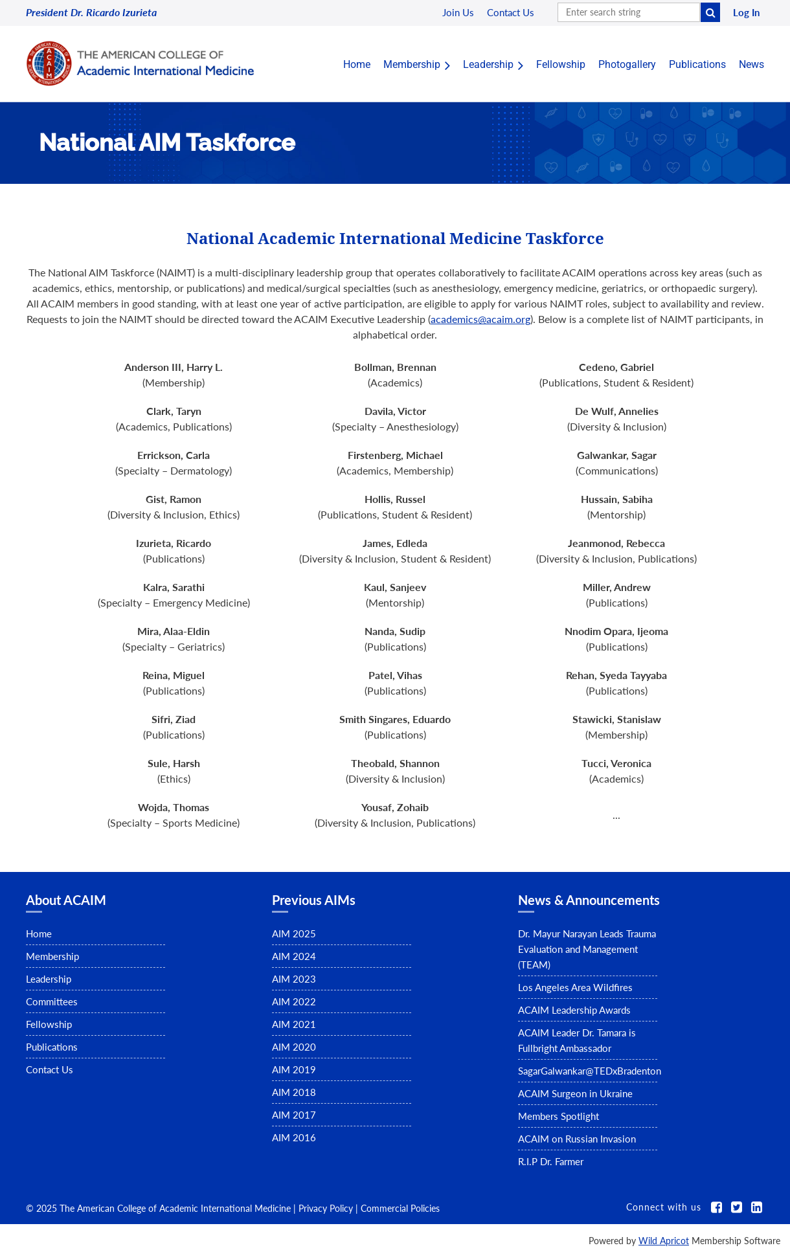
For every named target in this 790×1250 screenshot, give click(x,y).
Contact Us (49, 1069)
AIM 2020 (294, 1047)
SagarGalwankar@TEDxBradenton (589, 1071)
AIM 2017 (294, 1115)
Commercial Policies (400, 1208)
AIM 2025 (294, 933)
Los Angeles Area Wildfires (575, 987)
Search (710, 12)
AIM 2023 (294, 979)
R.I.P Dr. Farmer (550, 1161)
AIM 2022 (294, 1001)
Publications (52, 1047)
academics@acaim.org (480, 319)
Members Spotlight (558, 1116)
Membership (52, 956)
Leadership (48, 979)
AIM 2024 (294, 956)
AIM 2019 (294, 1069)
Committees (52, 1001)
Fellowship (49, 1024)
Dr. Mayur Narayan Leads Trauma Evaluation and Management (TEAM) (587, 949)
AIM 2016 (294, 1137)
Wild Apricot (663, 1240)
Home (39, 933)
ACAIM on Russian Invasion (577, 1138)
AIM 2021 (294, 1024)
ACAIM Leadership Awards (574, 1010)
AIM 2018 (294, 1092)
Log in (746, 12)
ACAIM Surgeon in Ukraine (575, 1093)
